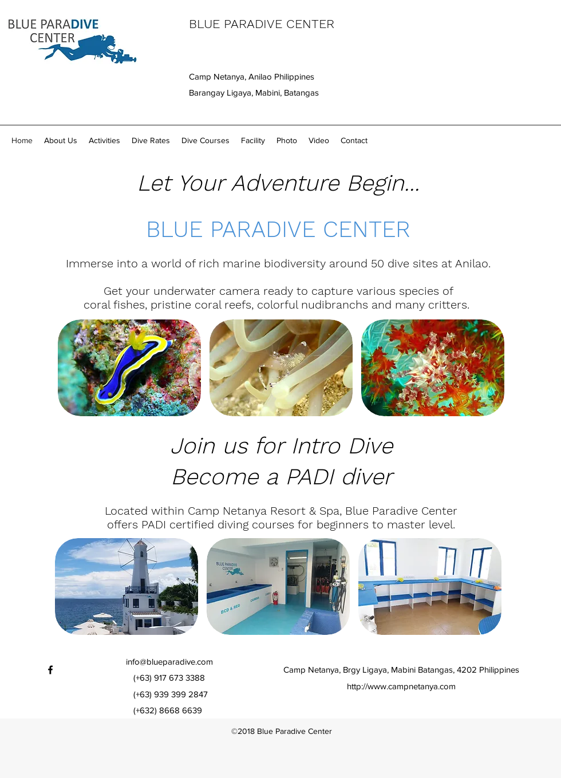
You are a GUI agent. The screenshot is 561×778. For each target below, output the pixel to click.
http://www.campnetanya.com (401, 686)
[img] (129, 367)
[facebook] (50, 670)
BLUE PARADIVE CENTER (261, 24)
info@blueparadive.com (169, 661)
